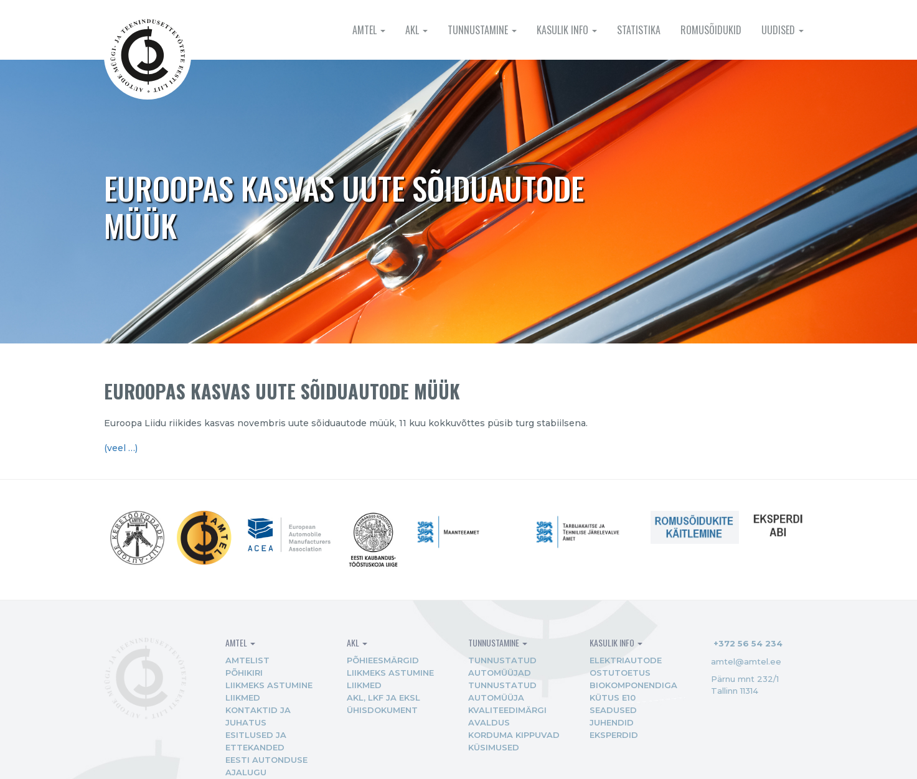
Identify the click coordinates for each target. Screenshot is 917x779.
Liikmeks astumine (269, 685)
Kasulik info (567, 29)
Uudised (782, 29)
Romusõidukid (710, 29)
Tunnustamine (482, 29)
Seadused (613, 710)
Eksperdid (614, 735)
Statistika (639, 29)
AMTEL (368, 29)
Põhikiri (244, 673)
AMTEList (247, 660)
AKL (416, 29)
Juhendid (612, 722)
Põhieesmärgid (383, 660)
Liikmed (242, 697)
